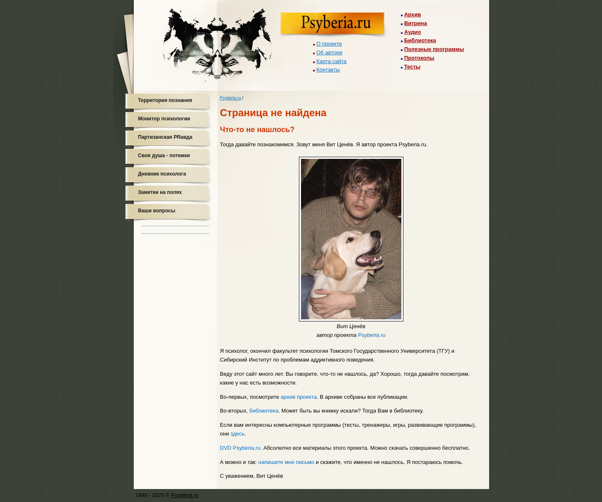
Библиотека (420, 40)
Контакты (328, 69)
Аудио (412, 32)
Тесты (412, 67)
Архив (412, 14)
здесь (237, 434)
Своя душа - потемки (164, 155)
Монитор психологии (164, 119)
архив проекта (298, 397)
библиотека (263, 411)
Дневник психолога (162, 174)
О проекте (329, 44)
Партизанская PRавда (165, 137)
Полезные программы (434, 49)
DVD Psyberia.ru (240, 448)
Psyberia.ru (230, 98)
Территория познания (165, 100)
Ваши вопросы (156, 211)
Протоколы (419, 58)
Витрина (415, 23)
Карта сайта (331, 61)
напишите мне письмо (286, 462)
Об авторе (329, 52)
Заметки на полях (160, 192)
